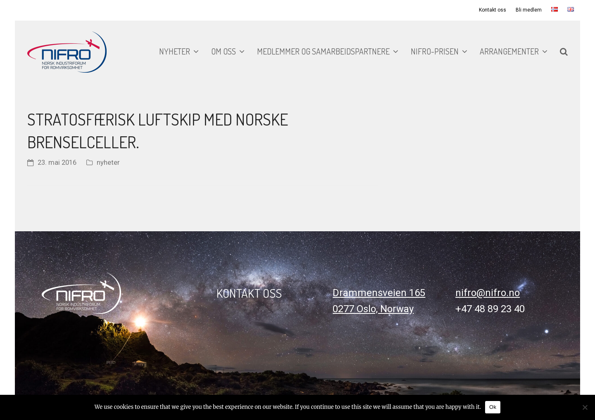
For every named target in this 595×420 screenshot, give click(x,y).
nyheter (108, 162)
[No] (585, 407)
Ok (492, 407)
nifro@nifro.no (487, 293)
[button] (564, 52)
